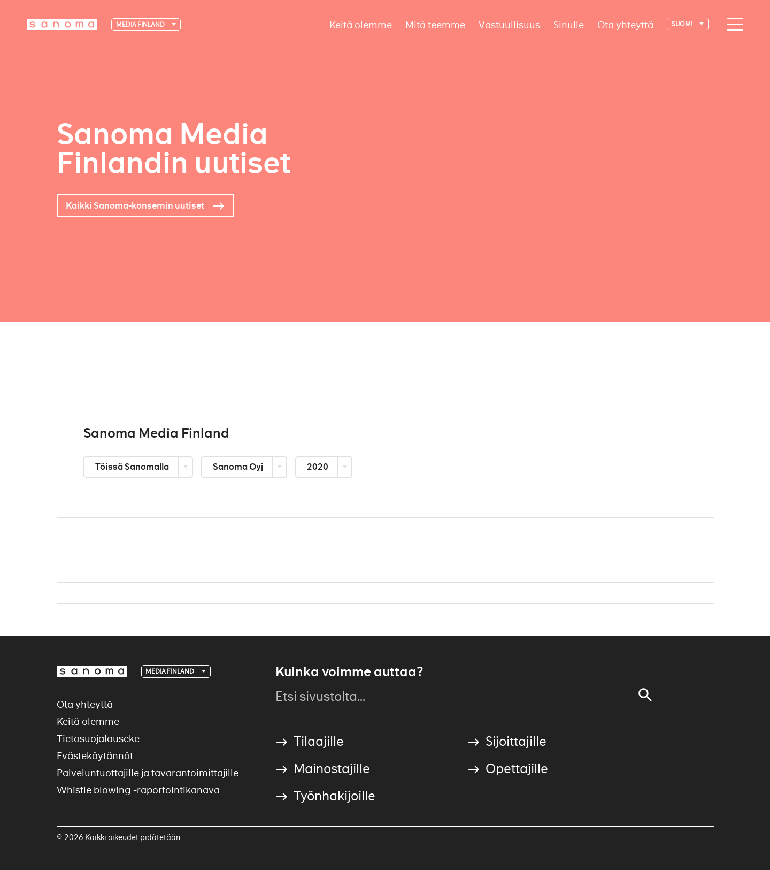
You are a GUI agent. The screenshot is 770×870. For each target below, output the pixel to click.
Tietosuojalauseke (98, 738)
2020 (318, 466)
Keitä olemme (360, 24)
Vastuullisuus (509, 24)
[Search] (645, 695)
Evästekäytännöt (95, 756)
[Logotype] (62, 24)
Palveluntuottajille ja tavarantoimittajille (147, 773)
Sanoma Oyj (239, 466)
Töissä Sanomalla (133, 466)
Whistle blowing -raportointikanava (138, 790)
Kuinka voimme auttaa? (349, 672)
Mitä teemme (435, 24)
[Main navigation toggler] (732, 24)
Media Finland (141, 24)
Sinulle (568, 24)
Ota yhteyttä (625, 24)
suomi (683, 24)
